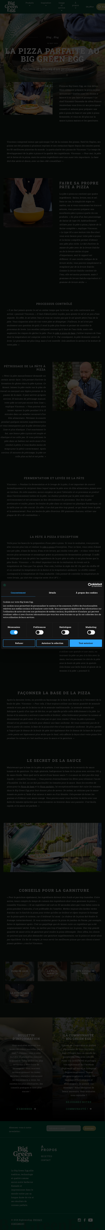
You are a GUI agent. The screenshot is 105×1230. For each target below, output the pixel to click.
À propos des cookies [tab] (87, 592)
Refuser (19, 643)
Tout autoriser (86, 643)
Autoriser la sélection (52, 643)
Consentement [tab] (18, 592)
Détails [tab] (52, 592)
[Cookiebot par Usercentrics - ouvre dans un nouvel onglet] (90, 585)
